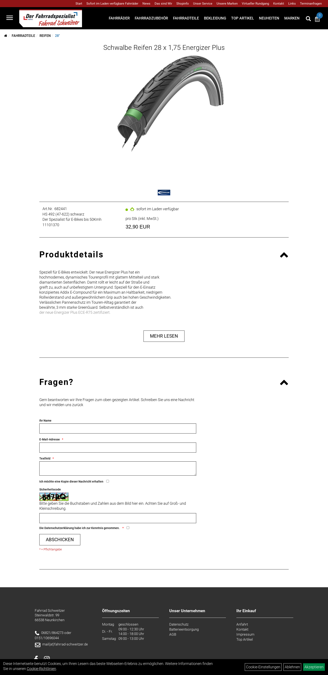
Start (79, 3)
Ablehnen (292, 667)
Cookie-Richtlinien (41, 668)
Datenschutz (178, 624)
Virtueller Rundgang (255, 3)
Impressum (245, 634)
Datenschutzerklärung (59, 528)
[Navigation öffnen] (9, 18)
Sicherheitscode (50, 489)
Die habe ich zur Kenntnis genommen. (79, 528)
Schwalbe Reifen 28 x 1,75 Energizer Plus (164, 48)
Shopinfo (182, 3)
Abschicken (60, 539)
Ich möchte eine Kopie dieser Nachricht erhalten (71, 481)
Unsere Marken (227, 3)
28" (57, 36)
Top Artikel (242, 18)
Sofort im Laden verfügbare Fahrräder (112, 3)
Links (292, 3)
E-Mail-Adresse (49, 439)
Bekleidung (215, 18)
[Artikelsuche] (308, 19)
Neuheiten (269, 18)
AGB (172, 634)
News (146, 3)
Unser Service (202, 3)
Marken (292, 18)
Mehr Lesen (164, 336)
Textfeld (44, 458)
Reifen (45, 36)
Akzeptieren (314, 667)
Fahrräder (119, 18)
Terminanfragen (311, 3)
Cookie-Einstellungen (263, 667)
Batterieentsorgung (184, 629)
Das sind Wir (163, 3)
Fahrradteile (186, 18)
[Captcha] (117, 518)
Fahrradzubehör (151, 18)
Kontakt (278, 3)
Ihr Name (45, 420)
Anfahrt (242, 624)
